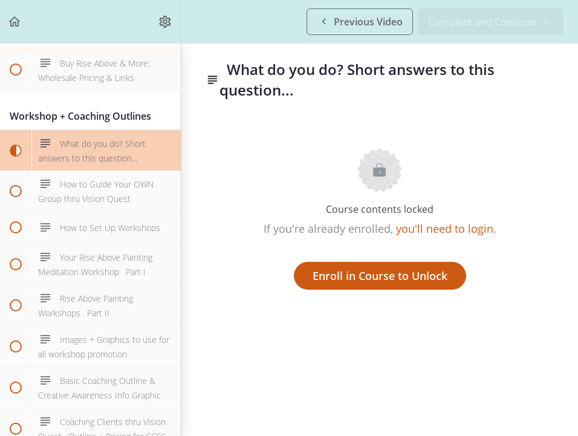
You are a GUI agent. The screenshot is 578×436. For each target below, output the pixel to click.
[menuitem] (166, 21)
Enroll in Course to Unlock (380, 275)
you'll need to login (444, 228)
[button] (15, 21)
